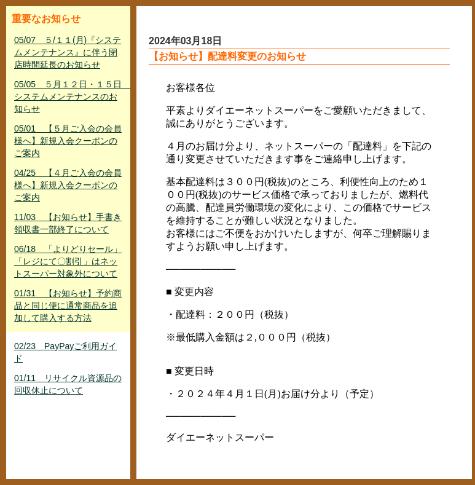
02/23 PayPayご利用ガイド (65, 352)
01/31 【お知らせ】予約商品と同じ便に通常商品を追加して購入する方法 (68, 305)
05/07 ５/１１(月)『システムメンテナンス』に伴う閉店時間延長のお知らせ (67, 52)
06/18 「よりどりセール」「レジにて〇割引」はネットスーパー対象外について (68, 261)
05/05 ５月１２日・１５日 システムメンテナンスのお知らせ (69, 96)
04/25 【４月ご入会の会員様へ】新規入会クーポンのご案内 (68, 185)
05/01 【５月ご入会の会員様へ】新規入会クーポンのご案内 (68, 141)
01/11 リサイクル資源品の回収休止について (68, 384)
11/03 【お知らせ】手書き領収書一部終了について (68, 223)
